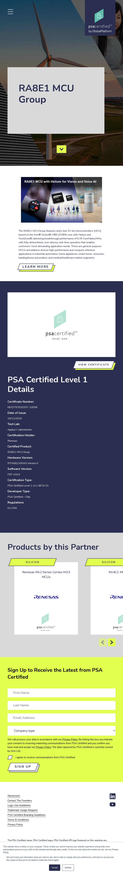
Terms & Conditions (18, 820)
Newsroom (14, 796)
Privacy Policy (70, 739)
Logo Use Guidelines (19, 805)
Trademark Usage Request (22, 810)
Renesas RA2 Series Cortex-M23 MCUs (46, 574)
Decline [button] (68, 868)
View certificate (93, 364)
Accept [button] (55, 868)
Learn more (35, 267)
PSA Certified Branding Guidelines (26, 815)
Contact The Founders (20, 800)
